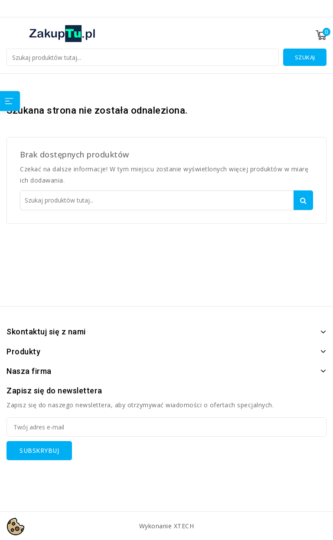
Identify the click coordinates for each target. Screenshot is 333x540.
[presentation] (72, 477)
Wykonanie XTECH (166, 526)
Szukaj (305, 57)
